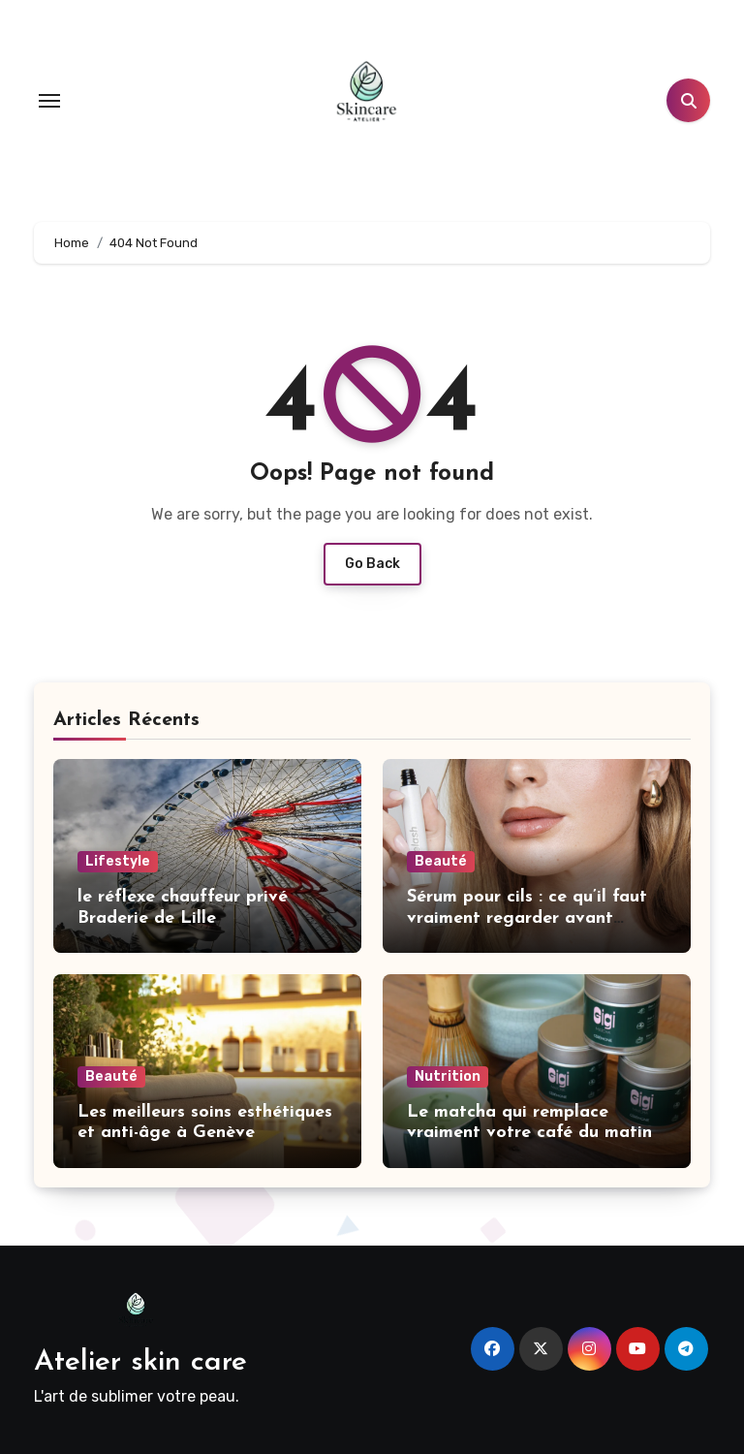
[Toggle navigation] (49, 100)
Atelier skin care (140, 1362)
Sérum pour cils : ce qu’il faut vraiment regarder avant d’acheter (527, 918)
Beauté (441, 861)
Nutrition (447, 1076)
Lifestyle (117, 861)
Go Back (372, 563)
